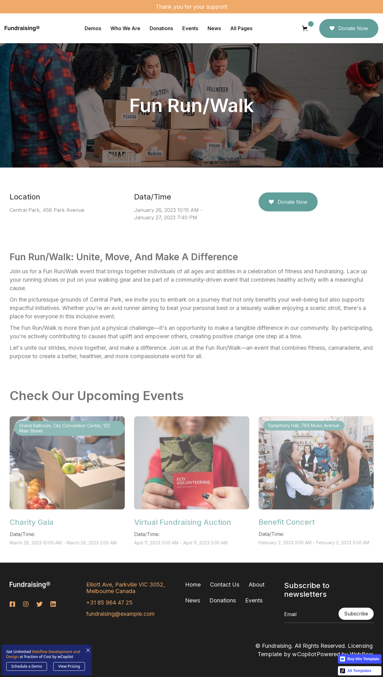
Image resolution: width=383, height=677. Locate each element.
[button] (93, 28)
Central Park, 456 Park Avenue (47, 210)
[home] (22, 28)
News (192, 600)
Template (270, 654)
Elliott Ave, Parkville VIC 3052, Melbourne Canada (125, 588)
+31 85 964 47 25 (109, 602)
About (256, 584)
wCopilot (304, 654)
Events (254, 600)
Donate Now (348, 28)
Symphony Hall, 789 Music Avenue (303, 441)
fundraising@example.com (120, 613)
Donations (222, 600)
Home (193, 584)
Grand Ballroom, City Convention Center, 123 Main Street (64, 444)
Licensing (360, 645)
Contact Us (224, 584)
